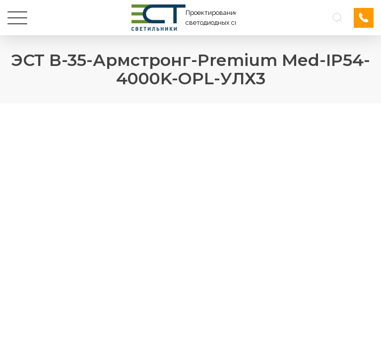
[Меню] (17, 17)
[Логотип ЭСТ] (183, 17)
